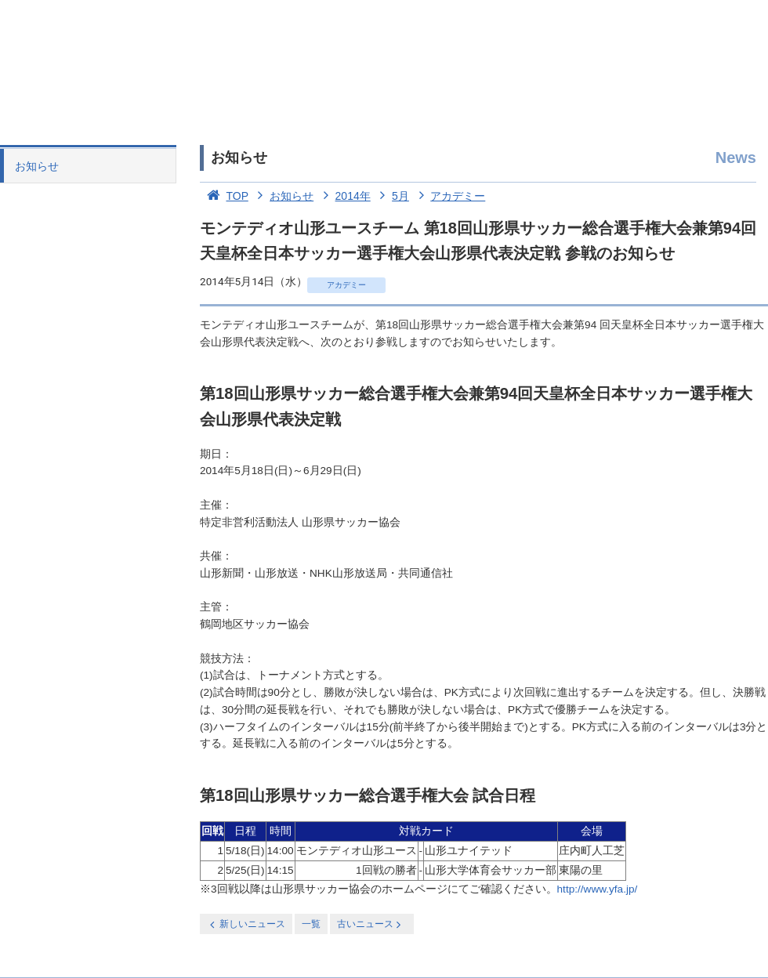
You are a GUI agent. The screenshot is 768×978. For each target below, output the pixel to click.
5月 (391, 196)
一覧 (311, 923)
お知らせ (37, 166)
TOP (224, 196)
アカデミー (449, 196)
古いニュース (370, 924)
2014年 (344, 196)
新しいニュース (246, 924)
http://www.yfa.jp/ (597, 889)
